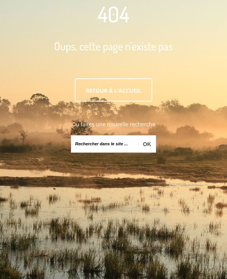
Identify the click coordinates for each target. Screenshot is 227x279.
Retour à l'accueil (113, 90)
